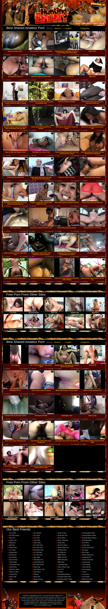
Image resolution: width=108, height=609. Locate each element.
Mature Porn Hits (87, 579)
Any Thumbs (37, 533)
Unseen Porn (95, 499)
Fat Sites (60, 572)
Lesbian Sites (86, 562)
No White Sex (62, 552)
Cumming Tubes (63, 564)
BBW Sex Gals (62, 557)
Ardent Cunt (74, 312)
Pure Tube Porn (38, 547)
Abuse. (50, 605)
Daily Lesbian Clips (64, 567)
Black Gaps (36, 567)
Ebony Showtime (63, 540)
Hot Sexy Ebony (63, 545)
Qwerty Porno (33, 499)
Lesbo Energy (86, 564)
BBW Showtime (63, 559)
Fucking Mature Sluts (88, 533)
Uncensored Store (74, 499)
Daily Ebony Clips (38, 569)
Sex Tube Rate (37, 552)
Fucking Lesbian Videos (65, 579)
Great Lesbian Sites (88, 547)
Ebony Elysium (38, 579)
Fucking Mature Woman (89, 538)
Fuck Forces (95, 328)
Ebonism (36, 574)
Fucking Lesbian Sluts (64, 576)
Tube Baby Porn (38, 559)
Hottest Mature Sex (88, 555)
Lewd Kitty (13, 312)
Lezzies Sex (85, 574)
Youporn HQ (54, 516)
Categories (84, 28)
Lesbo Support (86, 569)
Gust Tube (36, 538)
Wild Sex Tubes (33, 516)
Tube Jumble (54, 499)
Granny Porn (86, 545)
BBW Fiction (62, 555)
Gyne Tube (36, 540)
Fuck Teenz (85, 542)
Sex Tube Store (38, 555)
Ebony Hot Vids (62, 535)
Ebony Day (36, 576)
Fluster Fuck (33, 328)
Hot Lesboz (85, 552)
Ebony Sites (61, 542)
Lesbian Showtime (87, 559)
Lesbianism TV (86, 557)
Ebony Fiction (62, 533)
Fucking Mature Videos (89, 535)
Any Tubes (36, 535)
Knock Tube (37, 542)
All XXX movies (33, 312)
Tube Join (54, 312)
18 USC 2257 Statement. (41, 605)
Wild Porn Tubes (13, 516)
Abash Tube (74, 516)
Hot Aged (85, 550)
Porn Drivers (13, 499)
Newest (57, 28)
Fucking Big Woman (64, 574)
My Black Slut (62, 550)
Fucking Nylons (87, 540)
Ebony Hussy (62, 538)
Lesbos (84, 572)
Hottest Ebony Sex (63, 547)
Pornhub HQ (74, 328)
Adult (95, 516)
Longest (68, 28)
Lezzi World (85, 576)
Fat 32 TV (61, 569)
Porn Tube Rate (38, 545)
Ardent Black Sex (38, 562)
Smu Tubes (36, 557)
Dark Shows (37, 572)
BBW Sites (61, 562)
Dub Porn (13, 328)
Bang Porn (95, 312)
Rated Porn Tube (38, 550)
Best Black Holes (38, 564)
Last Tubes (54, 328)
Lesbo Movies (86, 567)
